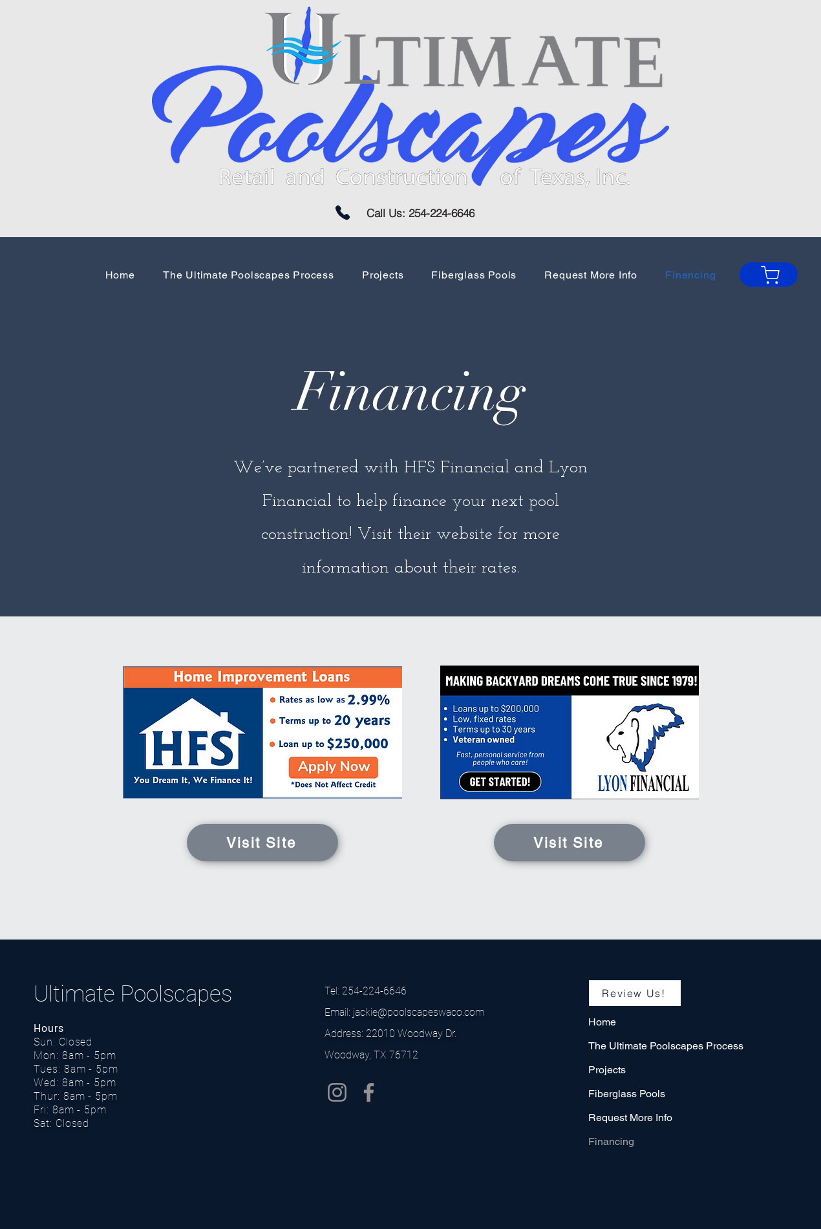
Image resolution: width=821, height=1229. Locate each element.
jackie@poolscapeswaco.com (418, 1012)
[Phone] (342, 212)
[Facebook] (368, 1092)
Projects (607, 1070)
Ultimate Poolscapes (135, 994)
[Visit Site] (262, 842)
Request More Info (630, 1117)
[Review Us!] (635, 993)
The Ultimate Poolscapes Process (665, 1046)
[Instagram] (337, 1092)
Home (602, 1022)
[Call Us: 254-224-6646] (420, 213)
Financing (611, 1141)
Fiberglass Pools (626, 1093)
